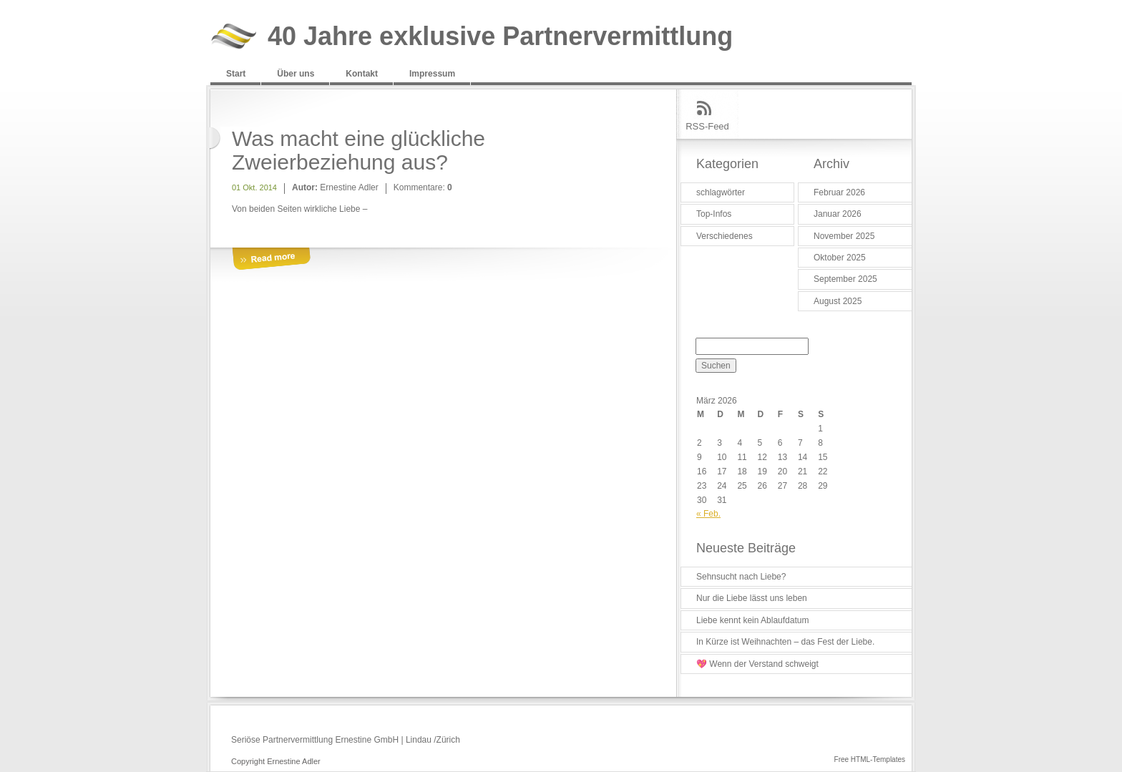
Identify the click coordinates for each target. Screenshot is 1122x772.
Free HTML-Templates (869, 759)
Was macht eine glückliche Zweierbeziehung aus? (358, 150)
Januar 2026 (838, 214)
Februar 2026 (839, 192)
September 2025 (845, 279)
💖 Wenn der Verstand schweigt (757, 664)
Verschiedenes (724, 236)
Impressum (432, 74)
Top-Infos (713, 214)
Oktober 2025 (840, 258)
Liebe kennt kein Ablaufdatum (752, 620)
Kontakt (362, 74)
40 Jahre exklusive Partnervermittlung (500, 37)
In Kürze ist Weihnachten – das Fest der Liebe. (785, 642)
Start (235, 74)
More (271, 259)
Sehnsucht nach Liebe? (741, 577)
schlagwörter (720, 192)
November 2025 (844, 236)
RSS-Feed (707, 126)
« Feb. (708, 514)
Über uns (295, 74)
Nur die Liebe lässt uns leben (751, 598)
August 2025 (838, 301)
